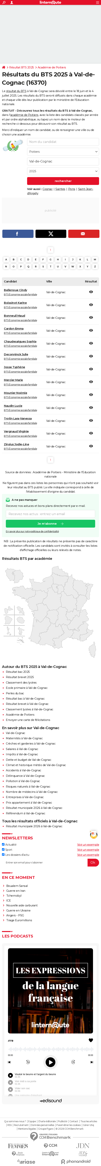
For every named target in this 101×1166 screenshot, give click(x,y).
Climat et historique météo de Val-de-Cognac (36, 765)
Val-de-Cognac (15, 733)
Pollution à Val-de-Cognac (23, 781)
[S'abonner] (50, 863)
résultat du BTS (16, 91)
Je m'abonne (47, 523)
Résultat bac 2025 (18, 672)
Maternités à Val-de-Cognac (24, 738)
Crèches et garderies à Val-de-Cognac (30, 743)
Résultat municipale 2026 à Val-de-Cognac (34, 808)
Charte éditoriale (47, 1121)
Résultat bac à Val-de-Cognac (25, 698)
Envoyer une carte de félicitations (28, 720)
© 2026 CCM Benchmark (69, 1128)
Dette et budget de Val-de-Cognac (28, 760)
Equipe (32, 1121)
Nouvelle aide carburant (22, 905)
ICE (8, 900)
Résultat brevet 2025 (20, 677)
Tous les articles (88, 1121)
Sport (7, 849)
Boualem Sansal (17, 886)
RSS (9, 1125)
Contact (73, 1121)
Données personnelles (42, 1125)
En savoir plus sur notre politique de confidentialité (32, 531)
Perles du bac (15, 693)
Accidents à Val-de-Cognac (23, 770)
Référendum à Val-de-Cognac (25, 813)
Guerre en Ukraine (18, 910)
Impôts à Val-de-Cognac (22, 754)
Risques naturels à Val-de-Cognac (28, 786)
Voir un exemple (88, 844)
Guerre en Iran (15, 891)
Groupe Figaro (45, 1128)
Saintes (60, 189)
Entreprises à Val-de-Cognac (25, 797)
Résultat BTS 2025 (21, 67)
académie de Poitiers (24, 115)
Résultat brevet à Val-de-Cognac (27, 704)
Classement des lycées (21, 682)
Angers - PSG (15, 915)
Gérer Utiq (88, 1125)
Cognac (47, 189)
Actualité (9, 844)
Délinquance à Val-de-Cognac (25, 776)
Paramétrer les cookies (68, 1125)
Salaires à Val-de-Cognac (22, 749)
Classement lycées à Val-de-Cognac (29, 709)
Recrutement (21, 1125)
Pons (71, 189)
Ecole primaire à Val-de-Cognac (26, 688)
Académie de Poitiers (52, 67)
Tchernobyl (13, 895)
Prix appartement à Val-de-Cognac (29, 802)
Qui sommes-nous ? (15, 1121)
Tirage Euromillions (19, 920)
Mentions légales (27, 1128)
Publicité (62, 1121)
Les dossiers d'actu (15, 855)
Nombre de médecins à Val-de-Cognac (32, 792)
